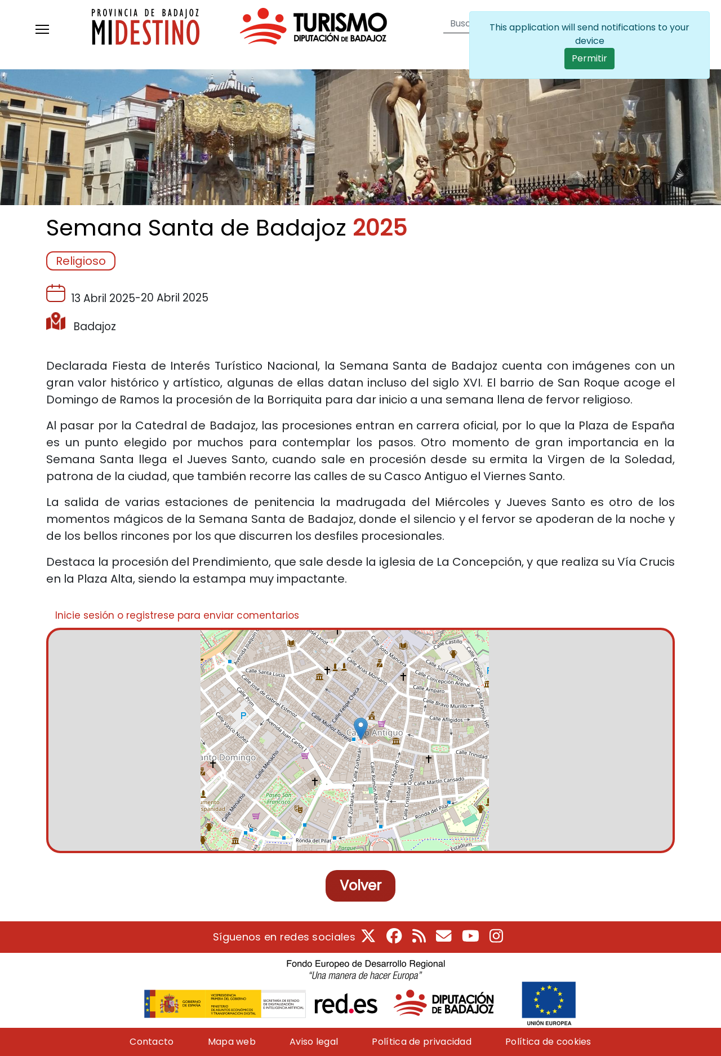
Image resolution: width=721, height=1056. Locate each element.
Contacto (151, 1041)
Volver (360, 885)
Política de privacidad (421, 1041)
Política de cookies (548, 1041)
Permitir (589, 58)
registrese (150, 615)
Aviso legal (314, 1041)
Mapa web (232, 1041)
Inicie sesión (84, 615)
